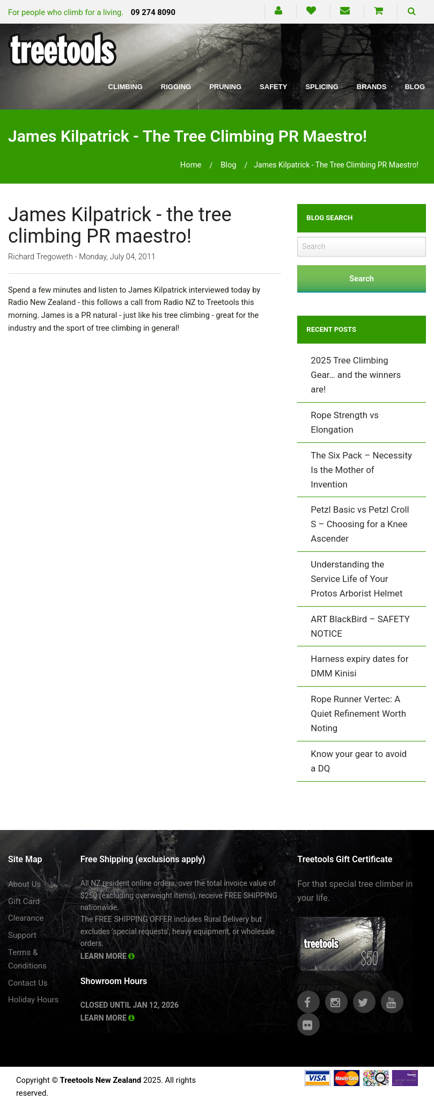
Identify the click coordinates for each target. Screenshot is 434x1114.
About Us (24, 884)
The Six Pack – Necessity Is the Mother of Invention (361, 470)
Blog (414, 87)
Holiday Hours (33, 999)
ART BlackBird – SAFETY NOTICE (360, 626)
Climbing (125, 87)
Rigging (176, 87)
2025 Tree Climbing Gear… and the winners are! (356, 375)
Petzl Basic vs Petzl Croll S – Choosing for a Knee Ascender (360, 524)
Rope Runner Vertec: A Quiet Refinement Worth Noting (358, 713)
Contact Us (28, 983)
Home (191, 165)
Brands (372, 87)
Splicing (321, 87)
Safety (273, 87)
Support (22, 935)
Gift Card (24, 901)
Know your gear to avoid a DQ (359, 761)
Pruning (225, 87)
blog (228, 165)
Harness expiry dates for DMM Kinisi (359, 666)
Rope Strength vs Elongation (345, 422)
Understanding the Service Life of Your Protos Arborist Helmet (356, 579)
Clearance (26, 918)
